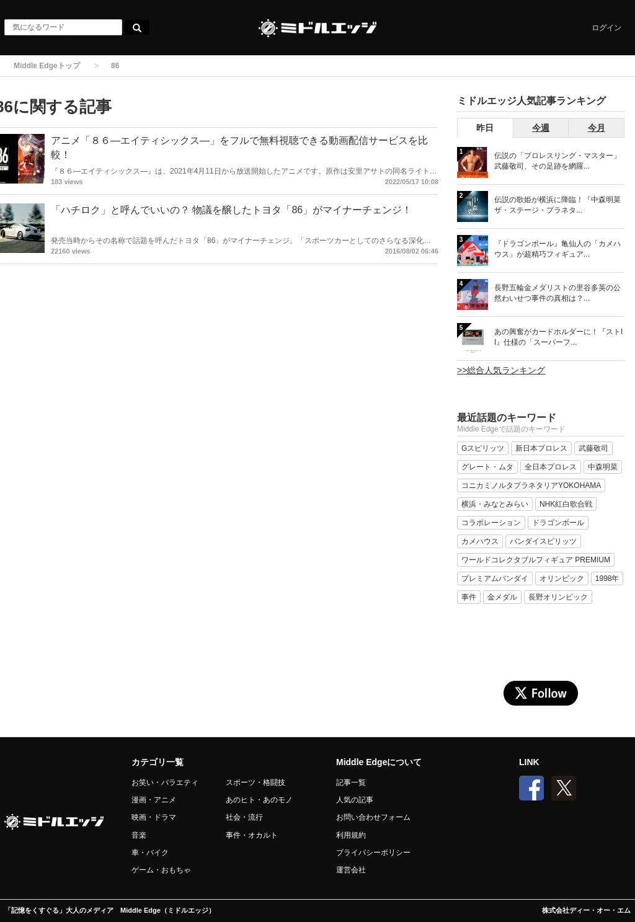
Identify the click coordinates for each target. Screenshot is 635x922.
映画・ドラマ (153, 817)
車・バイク (150, 852)
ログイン (606, 28)
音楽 (138, 835)
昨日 (485, 128)
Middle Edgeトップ (47, 65)
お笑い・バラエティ (164, 782)
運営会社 (351, 870)
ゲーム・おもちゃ (161, 870)
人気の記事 (354, 800)
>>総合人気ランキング (501, 370)
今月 (596, 128)
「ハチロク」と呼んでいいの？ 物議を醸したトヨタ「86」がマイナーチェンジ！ (231, 210)
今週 (540, 128)
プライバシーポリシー (373, 852)
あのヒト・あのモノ (259, 800)
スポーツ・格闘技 (255, 782)
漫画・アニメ (153, 800)
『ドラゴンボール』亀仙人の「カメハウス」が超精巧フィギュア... (557, 249)
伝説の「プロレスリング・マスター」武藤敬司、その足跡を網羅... (557, 161)
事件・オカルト (252, 835)
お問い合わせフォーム (373, 817)
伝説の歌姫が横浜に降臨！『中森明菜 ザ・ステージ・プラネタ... (557, 205)
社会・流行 (244, 817)
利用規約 (351, 835)
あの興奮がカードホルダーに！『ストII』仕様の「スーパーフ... (558, 337)
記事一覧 (351, 782)
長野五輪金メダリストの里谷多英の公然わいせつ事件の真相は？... (557, 293)
